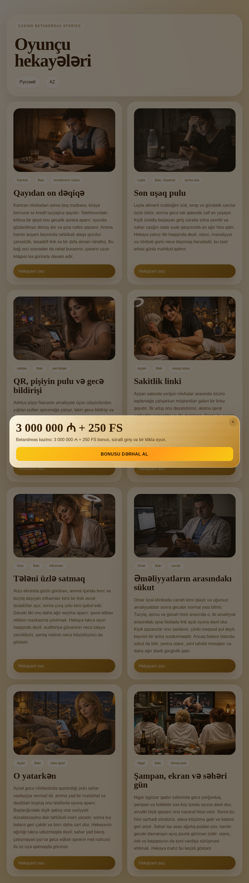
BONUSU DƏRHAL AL (124, 454)
